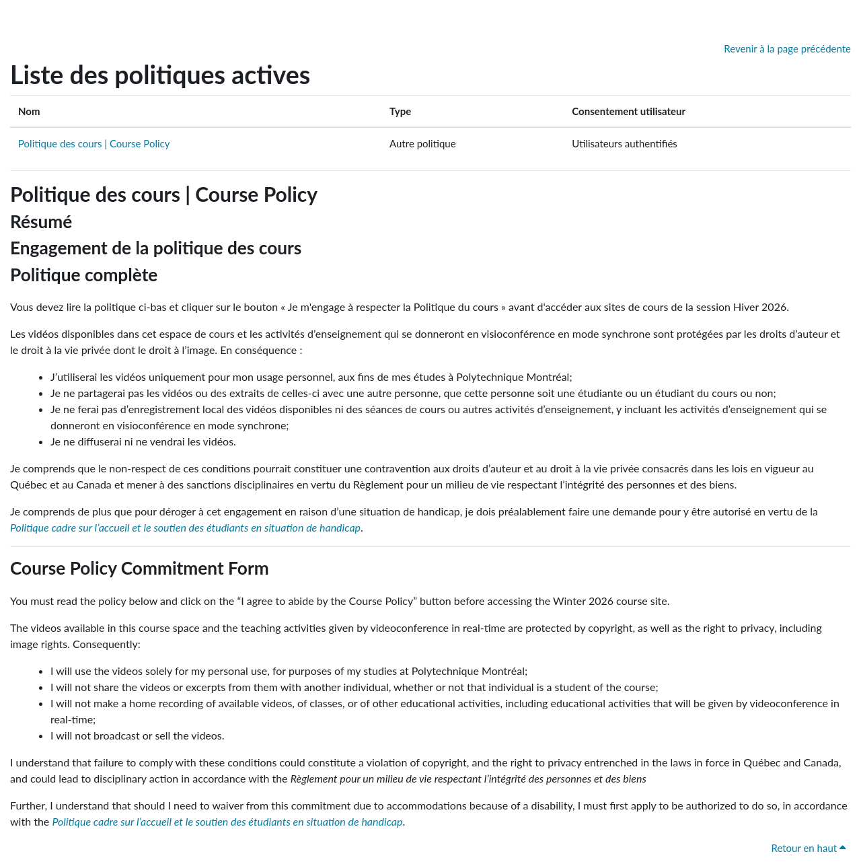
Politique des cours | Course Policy (94, 143)
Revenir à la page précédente (787, 48)
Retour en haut (808, 848)
